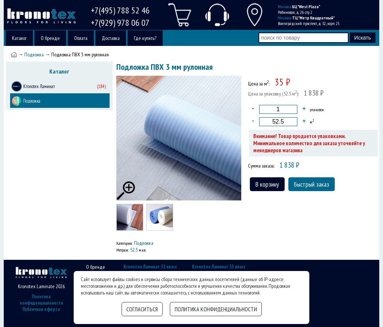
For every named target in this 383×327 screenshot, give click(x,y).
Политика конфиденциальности (41, 299)
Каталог (19, 38)
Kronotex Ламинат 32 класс (150, 267)
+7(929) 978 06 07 (120, 22)
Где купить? (145, 38)
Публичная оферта (41, 309)
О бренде (50, 38)
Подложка (34, 54)
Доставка (111, 38)
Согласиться (142, 309)
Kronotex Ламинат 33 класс (218, 267)
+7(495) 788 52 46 (120, 10)
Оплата (81, 38)
